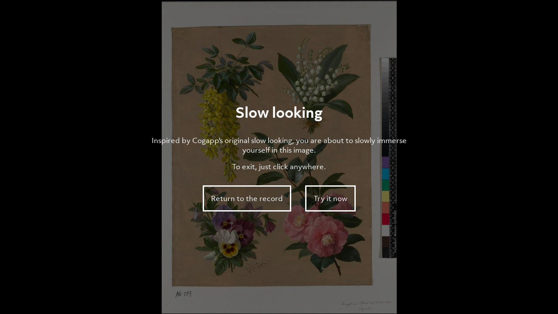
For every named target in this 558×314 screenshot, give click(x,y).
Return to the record (247, 198)
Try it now (330, 198)
